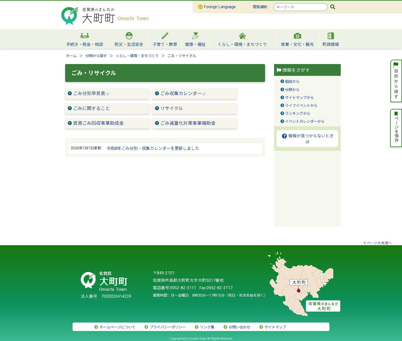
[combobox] (300, 7)
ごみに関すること (91, 108)
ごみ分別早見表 (91, 93)
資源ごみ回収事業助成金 (98, 123)
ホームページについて (114, 327)
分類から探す (96, 56)
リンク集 (204, 327)
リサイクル (171, 108)
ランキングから (297, 113)
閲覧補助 (260, 7)
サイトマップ (272, 327)
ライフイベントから (301, 106)
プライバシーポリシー (165, 327)
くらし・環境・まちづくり (137, 56)
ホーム (71, 56)
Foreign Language (217, 6)
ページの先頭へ (379, 243)
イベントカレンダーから (305, 121)
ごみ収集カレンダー (182, 93)
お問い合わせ (236, 327)
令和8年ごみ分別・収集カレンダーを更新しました (153, 148)
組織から (292, 81)
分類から (292, 90)
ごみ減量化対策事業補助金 (188, 123)
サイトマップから (299, 98)
